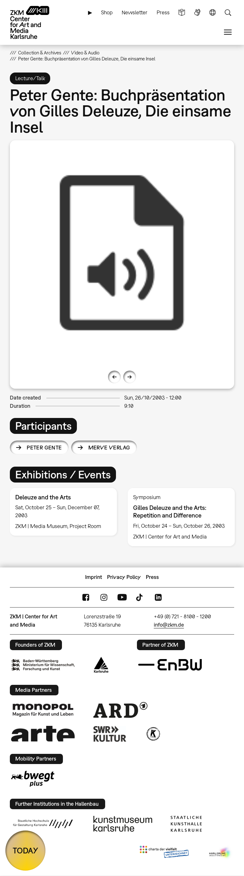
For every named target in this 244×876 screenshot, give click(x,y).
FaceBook (85, 597)
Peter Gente (44, 447)
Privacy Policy (124, 577)
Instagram (104, 597)
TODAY (25, 850)
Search (227, 12)
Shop (107, 12)
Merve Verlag (109, 447)
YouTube (122, 597)
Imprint (93, 577)
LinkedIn (158, 597)
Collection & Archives (39, 52)
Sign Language (197, 12)
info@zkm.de (169, 625)
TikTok (140, 597)
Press (163, 12)
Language (212, 12)
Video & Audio (85, 52)
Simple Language (181, 12)
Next (129, 377)
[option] (122, 252)
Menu (227, 32)
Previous (114, 377)
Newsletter (134, 12)
